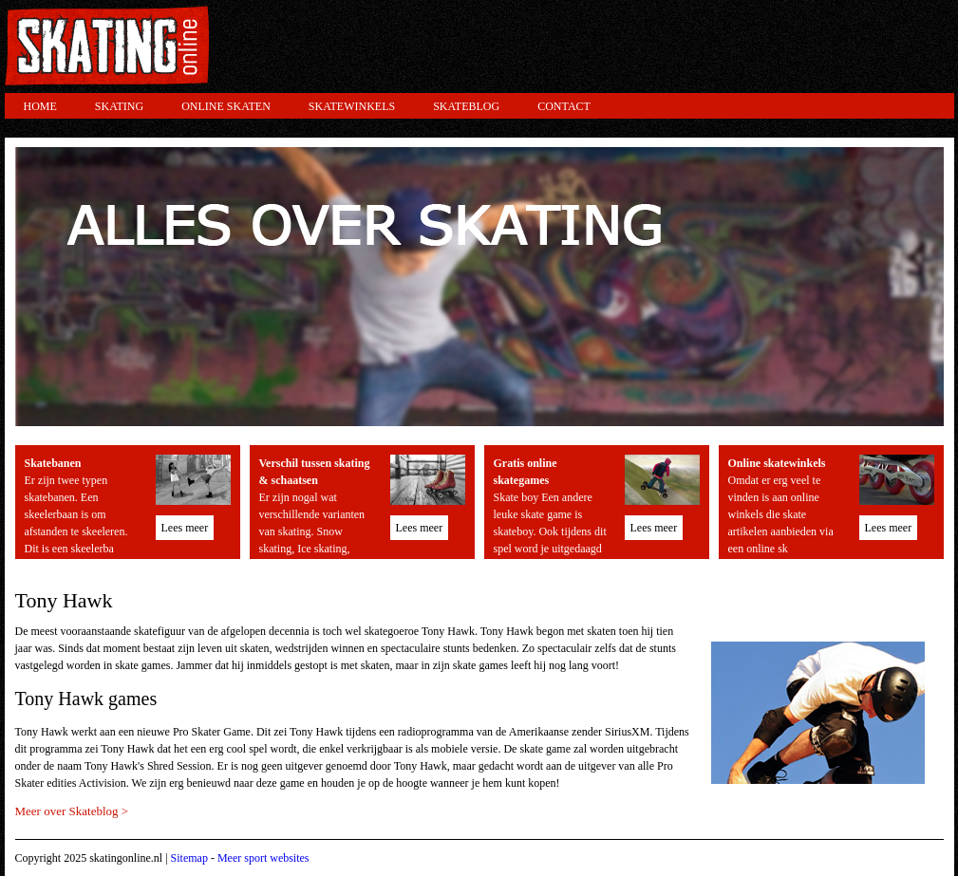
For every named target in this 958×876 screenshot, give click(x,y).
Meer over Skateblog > (72, 811)
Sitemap (189, 858)
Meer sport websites (263, 858)
